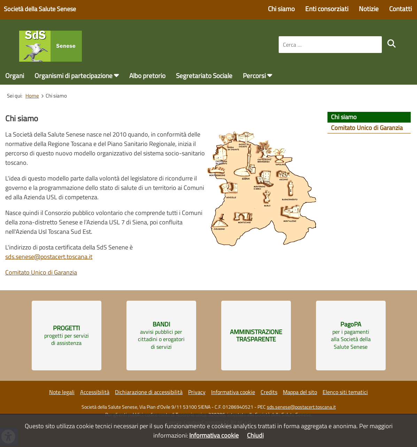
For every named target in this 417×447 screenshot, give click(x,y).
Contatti (400, 8)
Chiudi (255, 435)
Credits (269, 392)
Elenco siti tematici (345, 392)
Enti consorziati (326, 8)
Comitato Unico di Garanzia (41, 272)
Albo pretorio (147, 75)
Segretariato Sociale (204, 75)
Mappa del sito (300, 392)
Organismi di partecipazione (73, 75)
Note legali (62, 392)
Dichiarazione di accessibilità (149, 392)
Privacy (197, 392)
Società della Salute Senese (40, 9)
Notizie (369, 8)
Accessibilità (94, 392)
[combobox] (330, 44)
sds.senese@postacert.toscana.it (48, 256)
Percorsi (254, 75)
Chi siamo (281, 8)
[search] (392, 43)
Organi (14, 75)
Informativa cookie (233, 392)
